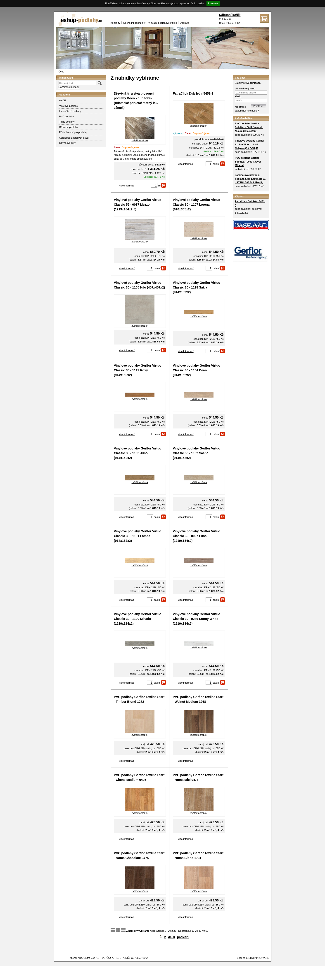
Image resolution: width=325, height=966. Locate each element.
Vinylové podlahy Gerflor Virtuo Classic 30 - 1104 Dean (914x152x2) (196, 370)
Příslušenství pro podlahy (73, 132)
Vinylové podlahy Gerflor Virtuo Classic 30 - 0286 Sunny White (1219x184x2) (196, 618)
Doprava (184, 22)
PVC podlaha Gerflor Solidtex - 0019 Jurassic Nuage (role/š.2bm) (249, 127)
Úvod (61, 71)
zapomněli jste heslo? (247, 110)
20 (196, 930)
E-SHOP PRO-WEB (257, 958)
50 (207, 930)
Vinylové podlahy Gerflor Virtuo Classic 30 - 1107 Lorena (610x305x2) (196, 204)
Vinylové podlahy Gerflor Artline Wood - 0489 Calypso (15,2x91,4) (249, 144)
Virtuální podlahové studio (162, 22)
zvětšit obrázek (140, 140)
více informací (127, 185)
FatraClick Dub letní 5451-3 (193, 93)
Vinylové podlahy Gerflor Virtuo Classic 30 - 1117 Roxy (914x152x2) (137, 370)
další (171, 937)
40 (203, 930)
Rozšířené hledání (69, 87)
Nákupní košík (230, 15)
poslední (183, 937)
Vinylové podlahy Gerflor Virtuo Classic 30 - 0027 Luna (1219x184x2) (196, 535)
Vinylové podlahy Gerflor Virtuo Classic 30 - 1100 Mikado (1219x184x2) (137, 618)
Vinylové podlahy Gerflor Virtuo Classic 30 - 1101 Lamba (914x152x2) (137, 535)
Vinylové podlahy (68, 106)
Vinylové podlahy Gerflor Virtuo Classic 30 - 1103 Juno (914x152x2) (137, 453)
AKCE (62, 100)
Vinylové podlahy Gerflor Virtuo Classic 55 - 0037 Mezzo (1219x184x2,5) (137, 204)
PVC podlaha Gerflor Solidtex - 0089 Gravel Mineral (248, 161)
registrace (240, 106)
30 (200, 930)
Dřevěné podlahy (68, 127)
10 (193, 930)
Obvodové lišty (67, 143)
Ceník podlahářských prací (74, 137)
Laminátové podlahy (70, 111)
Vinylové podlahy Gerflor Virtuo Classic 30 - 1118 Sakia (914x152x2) (196, 287)
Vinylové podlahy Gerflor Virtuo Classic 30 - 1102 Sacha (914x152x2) (196, 453)
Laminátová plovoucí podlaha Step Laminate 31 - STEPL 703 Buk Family (250, 179)
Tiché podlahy (67, 121)
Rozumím (213, 3)
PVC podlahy (66, 116)
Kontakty (115, 22)
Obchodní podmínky (134, 22)
